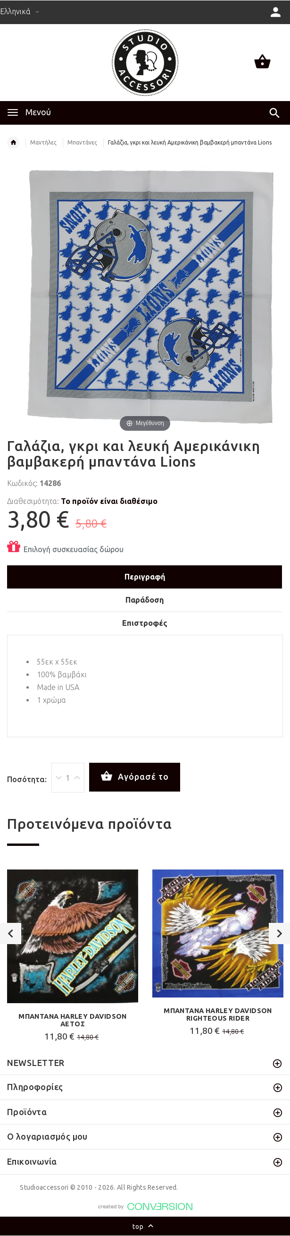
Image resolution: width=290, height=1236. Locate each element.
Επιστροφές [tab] (144, 623)
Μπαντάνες (82, 142)
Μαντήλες (43, 142)
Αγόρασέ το (134, 776)
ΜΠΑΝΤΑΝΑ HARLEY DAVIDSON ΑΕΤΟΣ (72, 1020)
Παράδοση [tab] (144, 600)
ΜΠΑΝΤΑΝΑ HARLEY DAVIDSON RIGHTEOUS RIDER (218, 1014)
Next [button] (279, 933)
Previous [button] (10, 933)
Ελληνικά (19, 11)
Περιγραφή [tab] (144, 576)
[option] (72, 958)
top (145, 1227)
